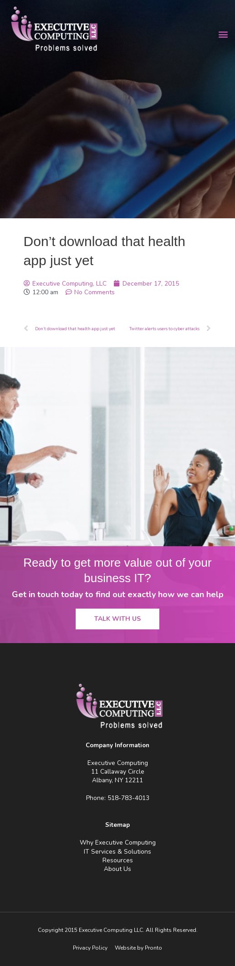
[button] (222, 34)
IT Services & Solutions (117, 851)
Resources (117, 860)
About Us (117, 869)
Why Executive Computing (118, 842)
